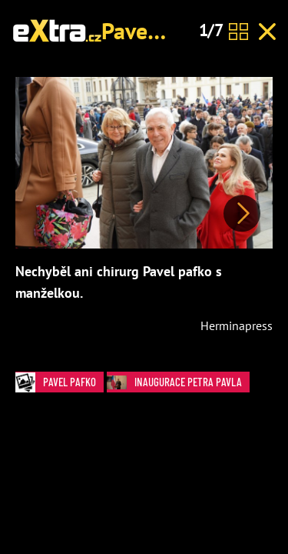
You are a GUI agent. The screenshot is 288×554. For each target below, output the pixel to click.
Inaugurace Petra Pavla (178, 382)
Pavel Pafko (158, 30)
